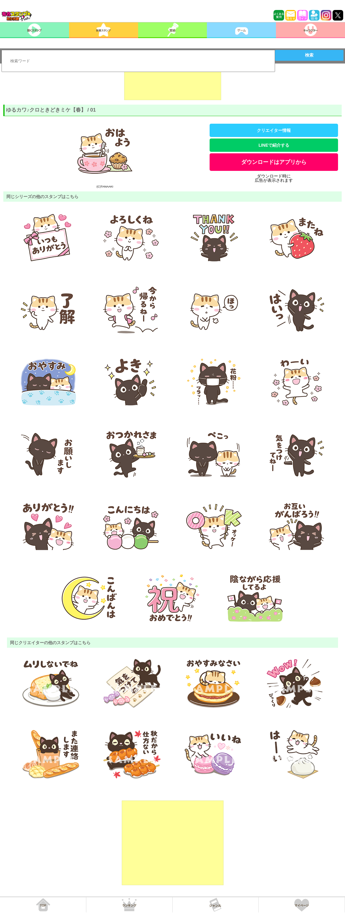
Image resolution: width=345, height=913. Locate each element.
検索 (309, 55)
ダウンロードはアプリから (274, 162)
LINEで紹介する (273, 145)
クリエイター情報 (274, 130)
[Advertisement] (172, 85)
